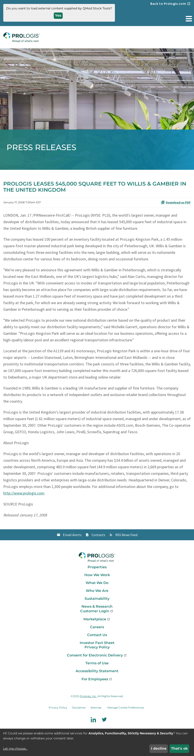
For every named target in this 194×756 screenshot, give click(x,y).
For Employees (97, 679)
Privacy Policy (97, 647)
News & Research (97, 606)
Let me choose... (15, 749)
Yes (58, 15)
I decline (158, 748)
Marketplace (97, 619)
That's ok (179, 748)
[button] (188, 18)
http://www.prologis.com (23, 493)
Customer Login (97, 611)
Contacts (98, 535)
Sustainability (97, 598)
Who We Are (97, 591)
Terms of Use (97, 663)
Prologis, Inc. (88, 696)
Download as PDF (176, 202)
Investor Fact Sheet (97, 643)
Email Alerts (72, 535)
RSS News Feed (126, 535)
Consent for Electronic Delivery (97, 655)
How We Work (97, 575)
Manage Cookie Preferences (125, 707)
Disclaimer (79, 707)
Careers (97, 627)
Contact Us (97, 635)
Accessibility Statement (97, 671)
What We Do (97, 583)
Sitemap (95, 707)
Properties (97, 567)
